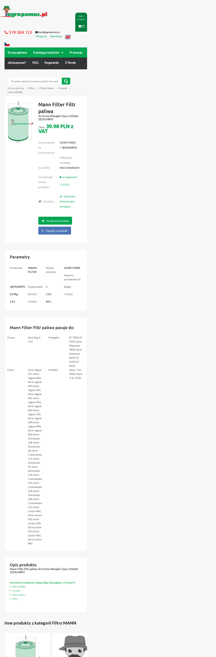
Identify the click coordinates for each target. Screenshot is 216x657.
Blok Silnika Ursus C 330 (29, 570)
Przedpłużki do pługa (28, 566)
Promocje (85, 26)
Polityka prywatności (100, 618)
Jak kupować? (107, 26)
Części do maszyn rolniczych (149, 618)
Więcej (34, 461)
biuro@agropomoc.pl (179, 563)
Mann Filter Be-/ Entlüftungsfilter (172, 442)
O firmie (161, 26)
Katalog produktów (58, 26)
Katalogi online (122, 618)
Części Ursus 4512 (26, 573)
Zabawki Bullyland (26, 563)
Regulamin (142, 26)
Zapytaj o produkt (142, 140)
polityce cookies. (77, 592)
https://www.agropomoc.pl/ (23, 7)
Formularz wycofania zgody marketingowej (39, 622)
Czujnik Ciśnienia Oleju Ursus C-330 (35, 560)
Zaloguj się (61, 618)
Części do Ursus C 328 (28, 576)
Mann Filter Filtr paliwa (36, 440)
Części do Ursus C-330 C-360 (32, 556)
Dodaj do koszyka (106, 140)
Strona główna (27, 26)
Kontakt (178, 26)
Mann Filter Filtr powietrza (78, 442)
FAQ (126, 26)
